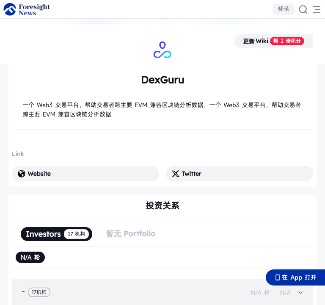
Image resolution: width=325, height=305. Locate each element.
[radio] (30, 257)
